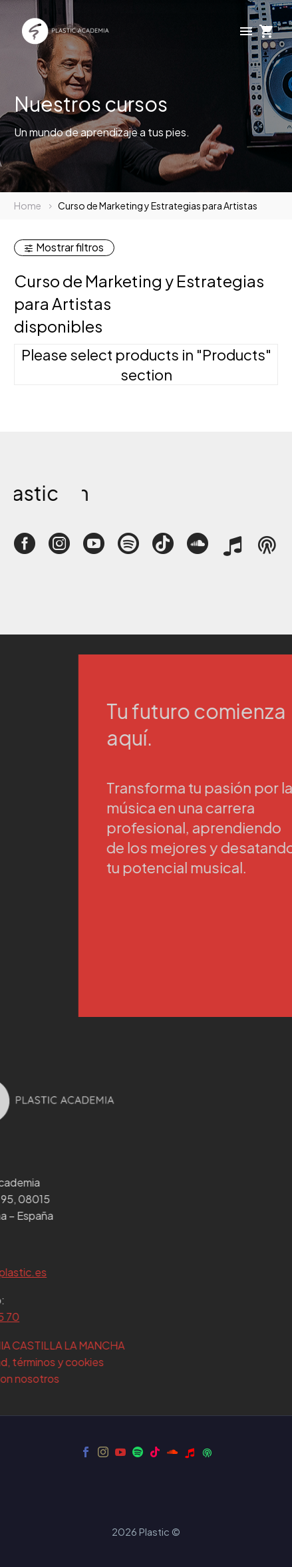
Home (27, 206)
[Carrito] (267, 31)
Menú (246, 31)
